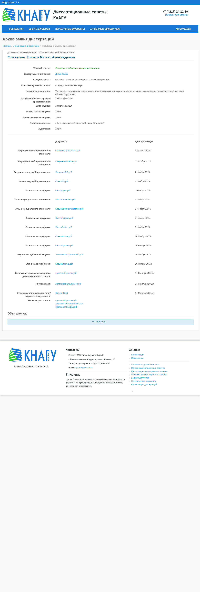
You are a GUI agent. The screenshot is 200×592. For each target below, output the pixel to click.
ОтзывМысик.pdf (63, 236)
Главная (6, 46)
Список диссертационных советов (148, 368)
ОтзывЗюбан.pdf (63, 227)
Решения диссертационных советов (149, 374)
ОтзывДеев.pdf (62, 190)
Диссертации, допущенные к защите (149, 371)
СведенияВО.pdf (63, 172)
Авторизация (183, 29)
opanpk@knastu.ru (84, 367)
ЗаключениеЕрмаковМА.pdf (69, 254)
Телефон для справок (176, 15)
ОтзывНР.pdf (61, 293)
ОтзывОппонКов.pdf (65, 199)
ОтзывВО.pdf (61, 181)
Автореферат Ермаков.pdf (68, 284)
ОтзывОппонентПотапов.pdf (69, 209)
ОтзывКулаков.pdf (64, 245)
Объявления (16, 29)
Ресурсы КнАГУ (10, 2)
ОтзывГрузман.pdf (64, 218)
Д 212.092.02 (61, 74)
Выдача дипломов (39, 29)
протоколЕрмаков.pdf (65, 273)
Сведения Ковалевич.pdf (67, 150)
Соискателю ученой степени (145, 364)
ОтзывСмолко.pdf (64, 264)
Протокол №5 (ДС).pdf (66, 307)
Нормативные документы (70, 29)
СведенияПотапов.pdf (66, 161)
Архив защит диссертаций (105, 29)
